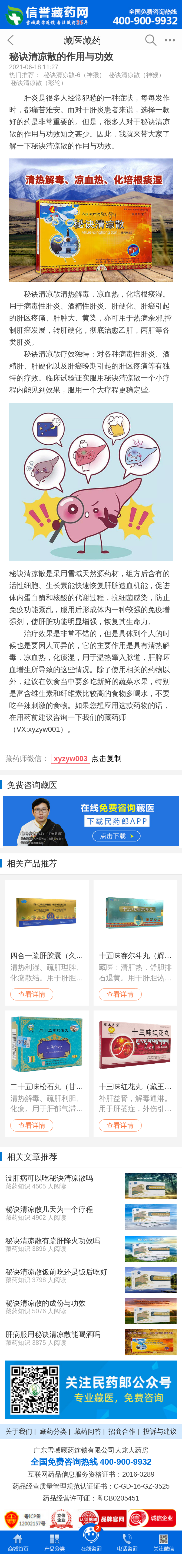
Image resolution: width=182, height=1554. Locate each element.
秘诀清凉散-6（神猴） (74, 74)
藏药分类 (53, 1431)
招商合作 (121, 1431)
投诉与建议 (160, 1431)
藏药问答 (87, 1431)
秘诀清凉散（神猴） (137, 74)
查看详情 (31, 994)
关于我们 (18, 1431)
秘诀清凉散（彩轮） (39, 82)
